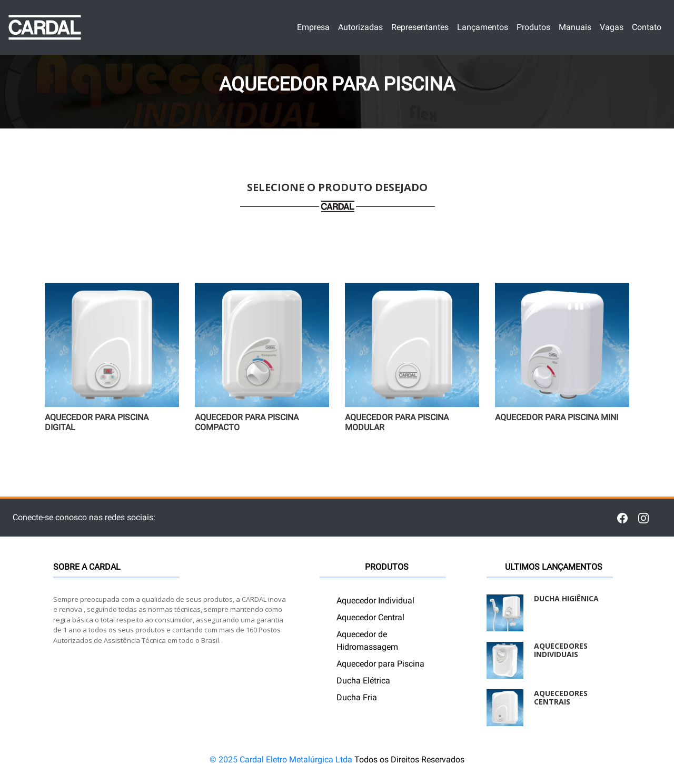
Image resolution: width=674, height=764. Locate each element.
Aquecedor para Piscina (380, 664)
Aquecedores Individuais (561, 650)
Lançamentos (483, 26)
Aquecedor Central (370, 617)
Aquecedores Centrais (561, 697)
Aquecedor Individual (375, 601)
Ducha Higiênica (566, 598)
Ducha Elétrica (363, 681)
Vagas (612, 26)
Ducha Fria (356, 697)
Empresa (313, 26)
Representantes (420, 26)
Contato (647, 26)
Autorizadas (360, 26)
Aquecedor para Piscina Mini (556, 417)
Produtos (534, 26)
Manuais (575, 26)
